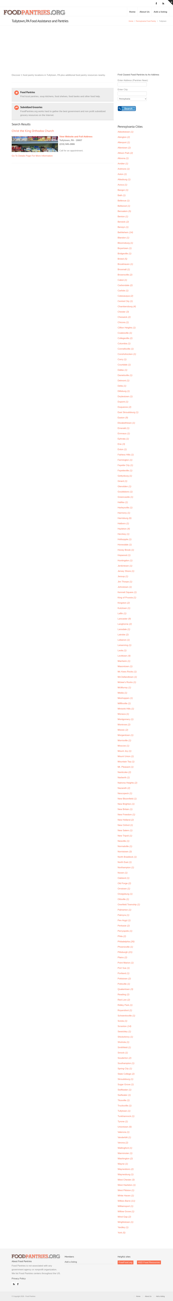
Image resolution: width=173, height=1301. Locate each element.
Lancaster (124, 618)
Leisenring (124, 645)
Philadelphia (126, 941)
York (121, 1232)
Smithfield (124, 1047)
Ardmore (124, 169)
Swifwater (124, 1095)
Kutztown (124, 608)
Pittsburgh (125, 952)
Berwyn (123, 227)
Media (122, 693)
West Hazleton (127, 1185)
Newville (123, 841)
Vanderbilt (124, 1137)
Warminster (125, 1153)
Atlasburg (124, 179)
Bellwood (124, 206)
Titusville (124, 1100)
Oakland (123, 878)
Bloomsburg (125, 243)
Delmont (123, 380)
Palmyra (123, 915)
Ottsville (123, 899)
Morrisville (124, 740)
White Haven (126, 1195)
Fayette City (125, 465)
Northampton (126, 867)
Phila (122, 936)
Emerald (123, 428)
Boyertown (125, 248)
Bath (122, 195)
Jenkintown (125, 566)
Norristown (125, 851)
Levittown (124, 656)
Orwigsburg (125, 894)
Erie (121, 444)
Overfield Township (129, 904)
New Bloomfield (127, 798)
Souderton (124, 1058)
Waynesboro (126, 1169)
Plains (122, 957)
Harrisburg (125, 518)
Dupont (123, 402)
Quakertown (125, 989)
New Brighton (126, 804)
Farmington (125, 460)
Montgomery (126, 719)
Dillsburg (124, 391)
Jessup (123, 576)
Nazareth (124, 788)
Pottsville (124, 984)
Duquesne (124, 407)
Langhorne (125, 624)
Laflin (122, 613)
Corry (122, 359)
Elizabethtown (126, 423)
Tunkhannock (126, 1116)
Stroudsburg (125, 1079)
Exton (122, 449)
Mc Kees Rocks (127, 671)
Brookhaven (125, 264)
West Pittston (126, 1190)
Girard (122, 481)
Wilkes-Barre (126, 1201)
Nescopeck (125, 793)
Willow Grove (126, 1211)
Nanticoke (124, 772)
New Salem (125, 830)
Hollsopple (125, 539)
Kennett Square (127, 592)
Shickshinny (125, 1037)
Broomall (124, 269)
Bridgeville (124, 253)
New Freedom (126, 814)
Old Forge (124, 883)
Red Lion (124, 1000)
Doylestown (125, 396)
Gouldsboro (125, 491)
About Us (144, 12)
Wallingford (125, 1148)
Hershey (123, 534)
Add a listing (160, 12)
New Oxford (125, 825)
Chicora (123, 322)
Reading (123, 994)
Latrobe (123, 634)
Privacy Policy (19, 1278)
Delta (122, 386)
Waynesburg (126, 1174)
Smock (123, 1052)
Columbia (124, 343)
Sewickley (124, 1031)
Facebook (17, 1283)
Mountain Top (126, 761)
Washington (125, 1158)
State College (126, 1074)
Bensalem (124, 211)
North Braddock (127, 857)
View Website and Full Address (75, 136)
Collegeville (125, 338)
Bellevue (124, 200)
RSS (13, 1283)
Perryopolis (125, 931)
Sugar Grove (126, 1084)
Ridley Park (125, 1005)
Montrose (124, 724)
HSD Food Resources (149, 1262)
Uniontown (125, 1127)
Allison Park (125, 153)
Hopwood (124, 555)
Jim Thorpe (125, 581)
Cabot (122, 280)
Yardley (123, 1227)
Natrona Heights (127, 783)
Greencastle (125, 497)
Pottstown (124, 978)
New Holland (126, 820)
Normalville (125, 846)
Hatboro (123, 523)
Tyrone (123, 1121)
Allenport (124, 142)
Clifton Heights (127, 327)
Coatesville (125, 333)
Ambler (123, 163)
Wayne (123, 1164)
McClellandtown (127, 677)
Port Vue (124, 968)
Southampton (126, 1063)
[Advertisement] (86, 45)
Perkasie (124, 925)
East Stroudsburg (128, 412)
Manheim (124, 661)
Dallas (122, 370)
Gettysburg (125, 476)
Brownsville (125, 274)
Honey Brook (126, 550)
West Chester (126, 1179)
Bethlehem (125, 232)
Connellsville (126, 349)
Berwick (123, 222)
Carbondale (125, 285)
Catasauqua (125, 296)
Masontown (125, 666)
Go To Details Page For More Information (32, 156)
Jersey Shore (126, 571)
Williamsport (125, 1206)
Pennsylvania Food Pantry (146, 21)
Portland (123, 973)
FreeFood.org (125, 1262)
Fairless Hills (126, 454)
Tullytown (124, 1111)
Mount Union (126, 756)
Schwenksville (126, 1015)
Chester (123, 312)
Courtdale (124, 364)
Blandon (123, 237)
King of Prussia (127, 597)
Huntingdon (125, 560)
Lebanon (124, 640)
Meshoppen (125, 698)
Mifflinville (124, 703)
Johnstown (125, 587)
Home (132, 12)
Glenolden (124, 486)
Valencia (123, 1132)
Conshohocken (127, 354)
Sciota (122, 1021)
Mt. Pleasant (126, 767)
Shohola (123, 1042)
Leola (122, 650)
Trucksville (125, 1105)
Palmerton (124, 910)
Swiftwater (124, 1090)
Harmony (124, 513)
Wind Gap (124, 1217)
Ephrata (123, 439)
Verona (123, 1142)
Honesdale (125, 544)
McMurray (124, 687)
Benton (123, 216)
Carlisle (123, 290)
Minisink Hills (126, 708)
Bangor (123, 190)
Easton (123, 417)
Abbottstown (125, 132)
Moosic (123, 730)
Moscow (123, 746)
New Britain (125, 809)
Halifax (123, 502)
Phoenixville (125, 947)
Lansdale (124, 629)
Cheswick (124, 317)
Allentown (124, 147)
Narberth (124, 777)
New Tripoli (125, 835)
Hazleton (124, 529)
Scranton (124, 1026)
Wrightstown (125, 1222)
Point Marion (126, 962)
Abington (124, 137)
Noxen (123, 873)
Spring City (125, 1068)
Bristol (122, 259)
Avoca (122, 185)
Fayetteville (125, 470)
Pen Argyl (124, 920)
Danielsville (125, 375)
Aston (122, 174)
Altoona (123, 158)
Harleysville (125, 507)
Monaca (123, 714)
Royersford (125, 1010)
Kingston (124, 603)
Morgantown (125, 735)
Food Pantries (35, 13)
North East (125, 862)
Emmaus (124, 433)
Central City (125, 301)
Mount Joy (124, 751)
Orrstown (124, 888)
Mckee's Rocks (127, 682)
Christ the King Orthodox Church (33, 131)
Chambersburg (127, 306)
